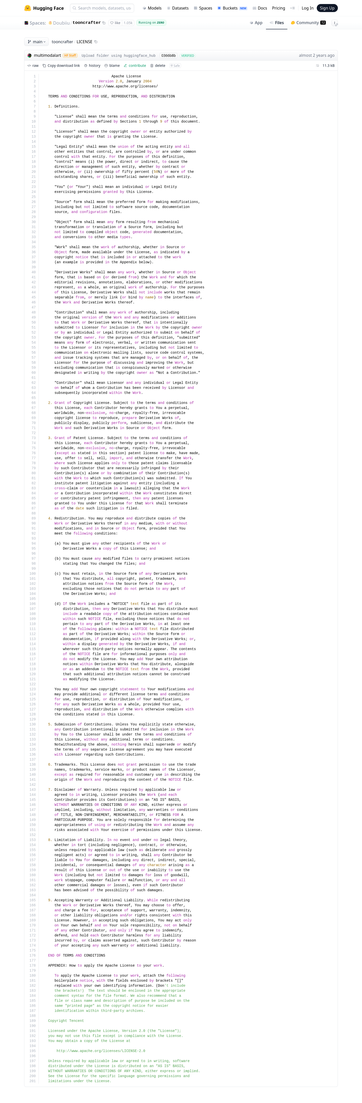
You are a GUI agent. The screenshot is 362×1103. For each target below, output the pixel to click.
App (255, 22)
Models (152, 8)
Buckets (232, 8)
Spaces (203, 8)
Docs (259, 8)
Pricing (278, 8)
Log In (307, 8)
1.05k (128, 22)
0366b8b (168, 55)
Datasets (178, 8)
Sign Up (327, 8)
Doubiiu (61, 23)
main (37, 41)
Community (308, 22)
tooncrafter (86, 22)
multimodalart (47, 55)
